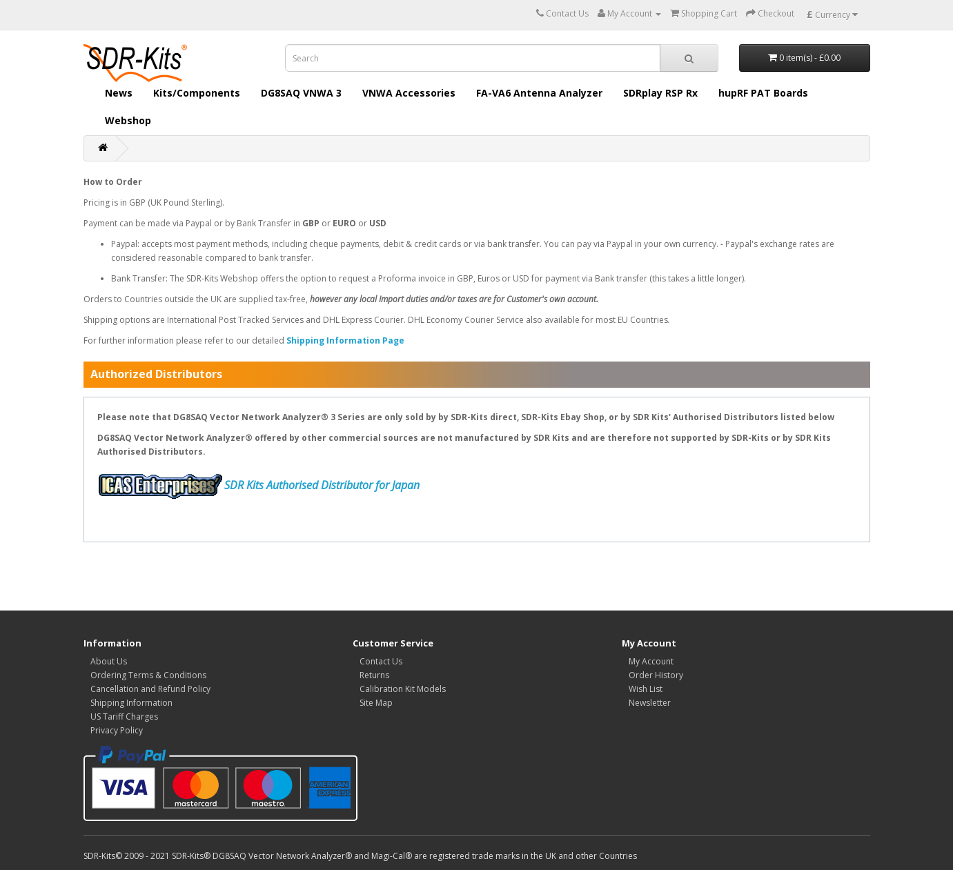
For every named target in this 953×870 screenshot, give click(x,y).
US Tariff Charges (124, 716)
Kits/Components (196, 92)
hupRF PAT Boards (763, 92)
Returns (374, 675)
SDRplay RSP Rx (660, 92)
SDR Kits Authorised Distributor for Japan (322, 485)
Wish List (645, 689)
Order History (656, 675)
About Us (108, 661)
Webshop (128, 120)
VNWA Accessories (408, 92)
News (118, 92)
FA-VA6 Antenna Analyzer (539, 92)
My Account (651, 661)
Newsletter (650, 703)
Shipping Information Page (345, 340)
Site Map (376, 703)
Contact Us (381, 661)
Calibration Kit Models (403, 689)
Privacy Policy (116, 730)
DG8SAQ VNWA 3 (301, 92)
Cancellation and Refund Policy (150, 689)
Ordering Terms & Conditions (148, 675)
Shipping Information (131, 703)
